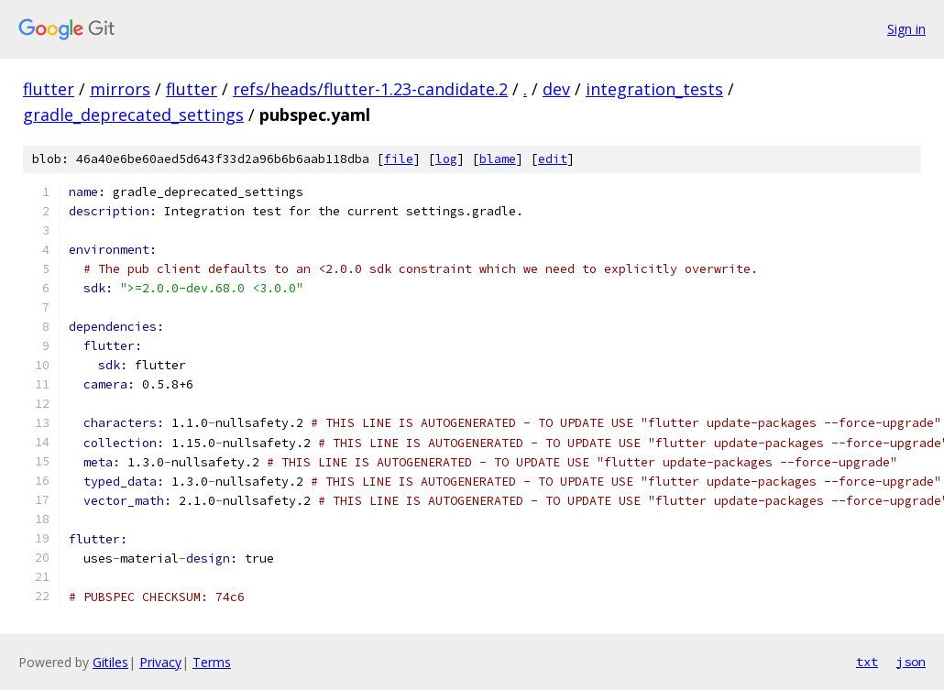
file (398, 159)
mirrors (120, 89)
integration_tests (654, 89)
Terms (211, 662)
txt (867, 661)
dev (556, 89)
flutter (48, 89)
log (446, 159)
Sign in (906, 29)
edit (552, 159)
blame (497, 159)
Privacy (160, 662)
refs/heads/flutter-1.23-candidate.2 (370, 89)
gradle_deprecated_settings (133, 115)
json (911, 661)
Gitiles (110, 662)
